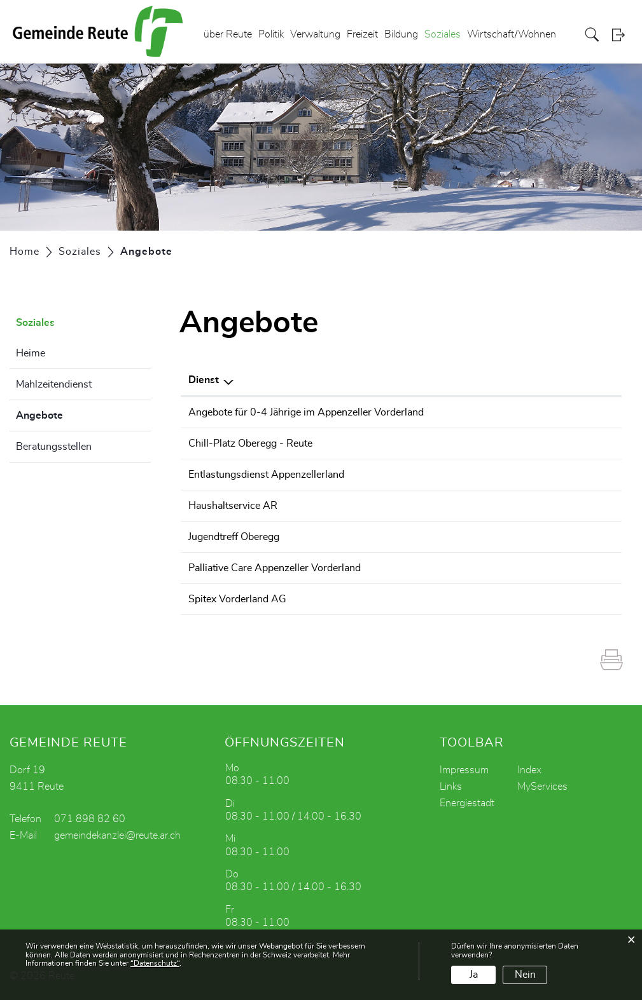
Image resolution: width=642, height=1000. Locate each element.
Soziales (442, 34)
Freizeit (362, 34)
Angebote (71, 414)
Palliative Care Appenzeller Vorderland (274, 568)
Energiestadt (467, 803)
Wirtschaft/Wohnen (511, 34)
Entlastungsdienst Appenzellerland (266, 475)
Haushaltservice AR (232, 506)
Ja (474, 975)
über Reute (228, 34)
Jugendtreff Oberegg (233, 537)
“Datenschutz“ (154, 963)
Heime (30, 353)
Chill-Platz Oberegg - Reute (250, 443)
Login (622, 34)
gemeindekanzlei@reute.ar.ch (117, 835)
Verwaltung (315, 34)
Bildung (401, 34)
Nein (525, 975)
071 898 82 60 (89, 819)
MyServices (542, 786)
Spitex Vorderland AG (237, 599)
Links (451, 786)
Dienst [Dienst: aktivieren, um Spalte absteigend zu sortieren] (203, 380)
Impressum (464, 770)
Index (529, 770)
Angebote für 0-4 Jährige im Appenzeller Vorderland (306, 412)
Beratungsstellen (54, 447)
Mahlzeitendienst (54, 384)
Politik (271, 34)
